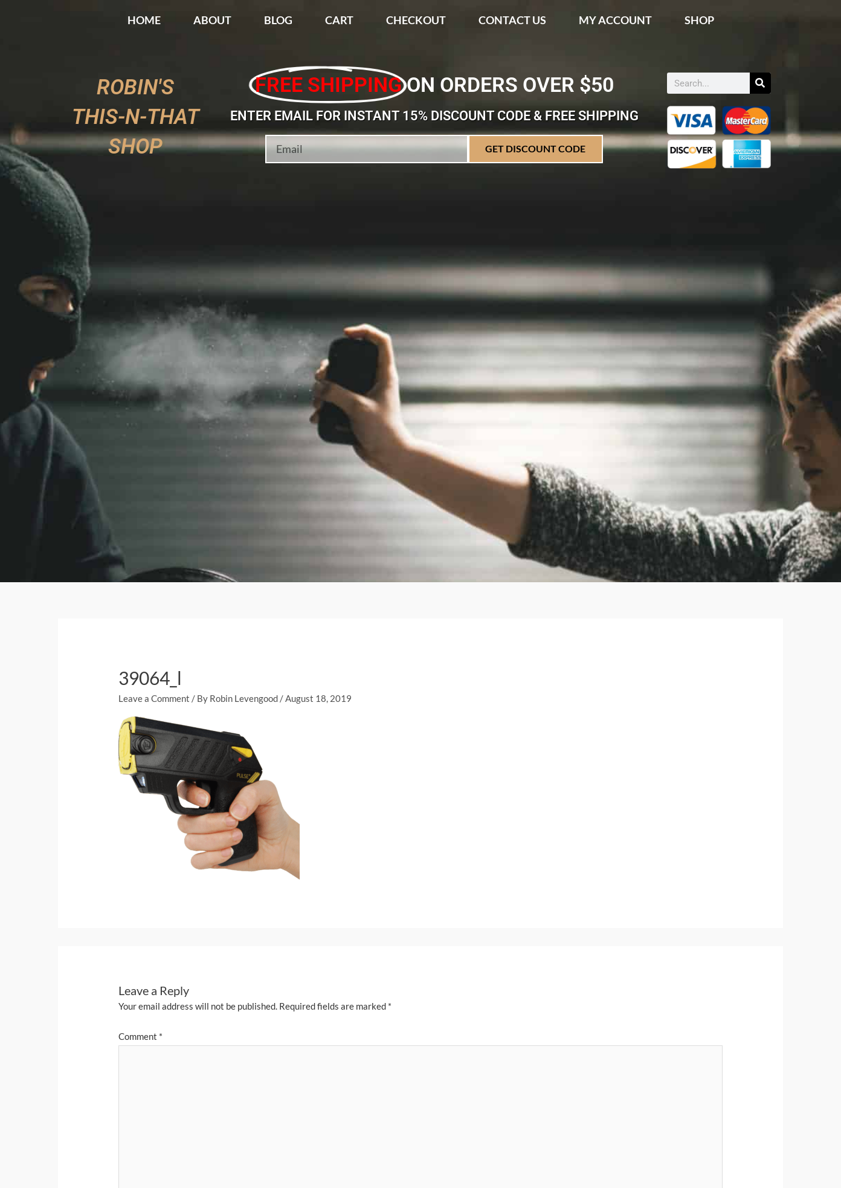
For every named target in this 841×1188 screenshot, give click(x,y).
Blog (278, 20)
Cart (339, 20)
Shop (699, 20)
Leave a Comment (154, 698)
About (212, 20)
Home (144, 20)
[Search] (760, 83)
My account (615, 20)
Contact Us (512, 20)
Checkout (416, 20)
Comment (140, 1036)
